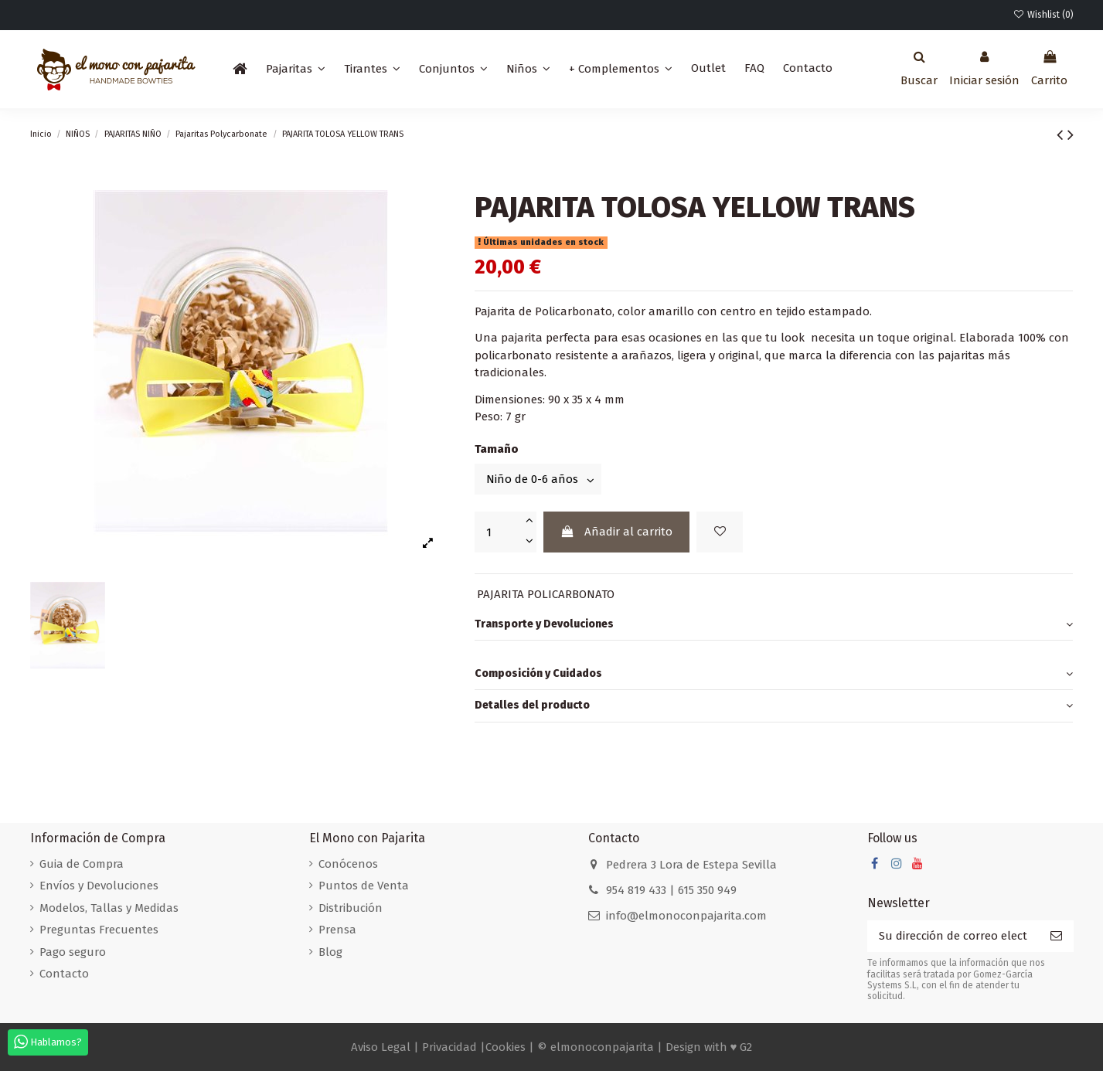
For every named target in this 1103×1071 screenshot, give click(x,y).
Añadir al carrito (616, 532)
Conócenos (348, 864)
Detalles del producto (774, 706)
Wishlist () (1043, 14)
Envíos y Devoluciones (98, 885)
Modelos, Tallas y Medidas (109, 908)
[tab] (774, 625)
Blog (330, 952)
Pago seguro (72, 952)
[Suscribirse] (1056, 936)
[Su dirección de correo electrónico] (953, 936)
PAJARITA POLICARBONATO (545, 594)
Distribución (350, 908)
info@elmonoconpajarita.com (686, 916)
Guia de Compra (81, 864)
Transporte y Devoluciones (774, 625)
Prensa (337, 930)
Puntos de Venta (363, 885)
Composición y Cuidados (774, 674)
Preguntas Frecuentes (98, 930)
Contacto (64, 974)
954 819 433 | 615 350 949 (671, 890)
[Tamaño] (538, 479)
